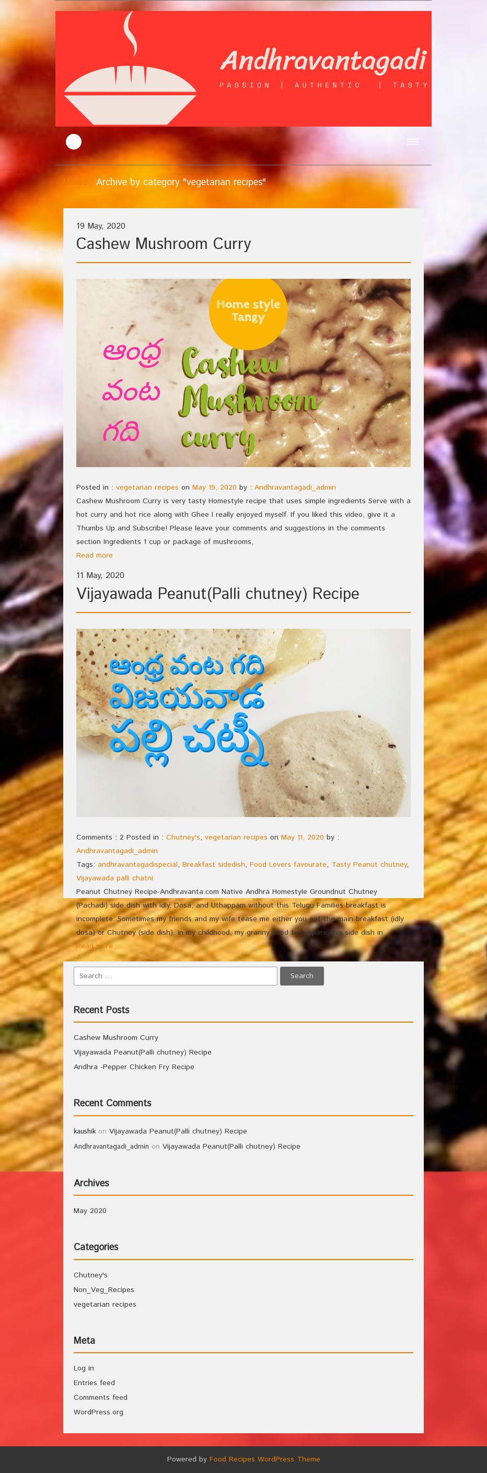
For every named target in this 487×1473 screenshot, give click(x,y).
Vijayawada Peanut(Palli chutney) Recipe (218, 594)
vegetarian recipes (147, 487)
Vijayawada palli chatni (114, 878)
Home (75, 182)
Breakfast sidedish (213, 864)
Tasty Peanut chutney (369, 864)
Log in (84, 1368)
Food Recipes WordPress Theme (265, 1459)
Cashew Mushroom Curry (163, 244)
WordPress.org (98, 1412)
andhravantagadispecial (138, 864)
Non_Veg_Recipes (104, 1290)
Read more (94, 555)
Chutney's (183, 837)
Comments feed (100, 1397)
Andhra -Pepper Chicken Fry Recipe (134, 1067)
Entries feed (94, 1383)
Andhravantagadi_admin (295, 487)
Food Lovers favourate (288, 864)
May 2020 (90, 1211)
